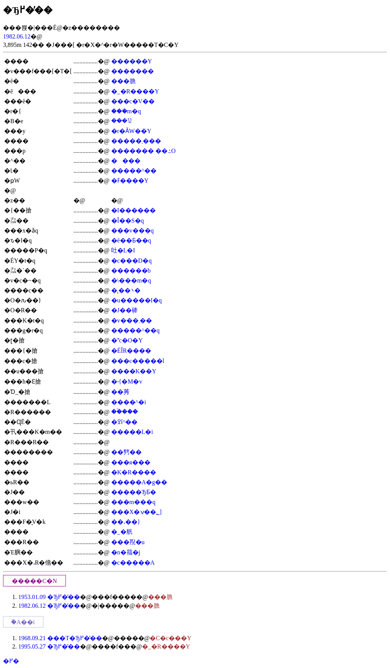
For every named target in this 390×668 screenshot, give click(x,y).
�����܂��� (136, 141)
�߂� (11, 661)
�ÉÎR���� (131, 350)
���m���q (133, 502)
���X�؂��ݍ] (136, 512)
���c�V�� (133, 101)
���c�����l (138, 361)
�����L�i (132, 432)
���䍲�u (128, 542)
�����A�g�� (139, 482)
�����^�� (134, 170)
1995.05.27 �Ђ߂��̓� (49, 646)
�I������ (133, 210)
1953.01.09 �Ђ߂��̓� (49, 597)
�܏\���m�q (131, 280)
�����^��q (135, 330)
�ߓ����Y (130, 180)
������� (132, 71)
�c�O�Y (127, 340)
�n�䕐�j (125, 552)
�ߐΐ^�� (124, 422)
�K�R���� (133, 472)
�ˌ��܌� (126, 290)
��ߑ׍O (165, 151)
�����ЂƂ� (133, 492)
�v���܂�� (131, 320)
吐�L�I (123, 250)
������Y (131, 61)
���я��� (130, 462)
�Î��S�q (127, 220)
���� (126, 160)
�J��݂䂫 (124, 310)
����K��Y (134, 371)
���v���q (132, 230)
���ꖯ (121, 120)
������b (131, 270)
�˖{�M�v (126, 381)
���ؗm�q (126, 111)
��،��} (126, 522)
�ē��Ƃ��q (131, 240)
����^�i (128, 402)
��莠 (120, 392)
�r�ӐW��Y (131, 131)
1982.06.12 (16, 36)
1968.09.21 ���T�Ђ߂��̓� (60, 638)
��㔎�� (126, 452)
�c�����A (133, 562)
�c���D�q (131, 260)
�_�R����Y (135, 91)
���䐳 (123, 81)
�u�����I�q (136, 300)
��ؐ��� (124, 411)
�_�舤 (122, 531)
